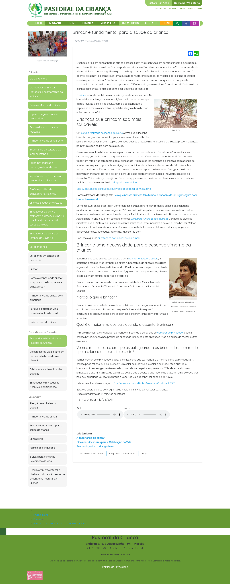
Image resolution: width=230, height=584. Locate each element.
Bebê (72, 23)
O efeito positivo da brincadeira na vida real (43, 191)
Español (173, 9)
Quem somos (130, 23)
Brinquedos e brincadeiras (122, 453)
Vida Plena (108, 23)
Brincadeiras (36, 438)
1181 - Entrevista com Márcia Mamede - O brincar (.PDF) (143, 383)
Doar (166, 23)
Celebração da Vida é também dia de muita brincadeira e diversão (47, 356)
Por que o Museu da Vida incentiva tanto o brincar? (44, 311)
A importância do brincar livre (46, 140)
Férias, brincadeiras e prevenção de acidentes (43, 165)
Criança (87, 23)
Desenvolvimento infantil (91, 453)
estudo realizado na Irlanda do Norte (102, 132)
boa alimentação (138, 258)
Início (38, 23)
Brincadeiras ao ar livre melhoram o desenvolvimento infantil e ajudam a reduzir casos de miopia (47, 218)
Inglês (182, 9)
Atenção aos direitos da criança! (43, 405)
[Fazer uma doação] (35, 575)
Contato (151, 23)
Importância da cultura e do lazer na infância (45, 151)
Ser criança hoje (38, 246)
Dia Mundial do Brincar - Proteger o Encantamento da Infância (46, 92)
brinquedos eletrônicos (125, 182)
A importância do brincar (90, 437)
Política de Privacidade (115, 566)
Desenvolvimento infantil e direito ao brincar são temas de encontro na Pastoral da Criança (47, 476)
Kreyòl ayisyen (195, 9)
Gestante (55, 23)
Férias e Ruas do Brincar (43, 322)
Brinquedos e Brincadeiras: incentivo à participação (45, 384)
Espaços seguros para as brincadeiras (44, 116)
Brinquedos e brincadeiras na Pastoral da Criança (46, 340)
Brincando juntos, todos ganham (94, 446)
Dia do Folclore (38, 78)
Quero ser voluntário (187, 2)
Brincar (33, 269)
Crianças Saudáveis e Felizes (46, 202)
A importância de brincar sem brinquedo (46, 297)
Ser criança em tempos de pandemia (45, 258)
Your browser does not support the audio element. (100, 414)
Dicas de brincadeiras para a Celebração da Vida (103, 442)
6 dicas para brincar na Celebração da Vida (42, 459)
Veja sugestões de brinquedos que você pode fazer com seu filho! (114, 188)
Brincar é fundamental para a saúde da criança (120, 32)
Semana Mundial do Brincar (45, 105)
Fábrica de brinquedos (42, 447)
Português (161, 9)
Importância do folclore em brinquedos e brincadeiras (45, 178)
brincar (83, 95)
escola (154, 258)
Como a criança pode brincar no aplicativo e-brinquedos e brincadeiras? (46, 282)
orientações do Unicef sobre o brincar (118, 238)
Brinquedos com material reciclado (44, 129)
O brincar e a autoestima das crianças (46, 371)
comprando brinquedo (170, 332)
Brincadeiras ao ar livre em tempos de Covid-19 (44, 235)
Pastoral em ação (158, 2)
